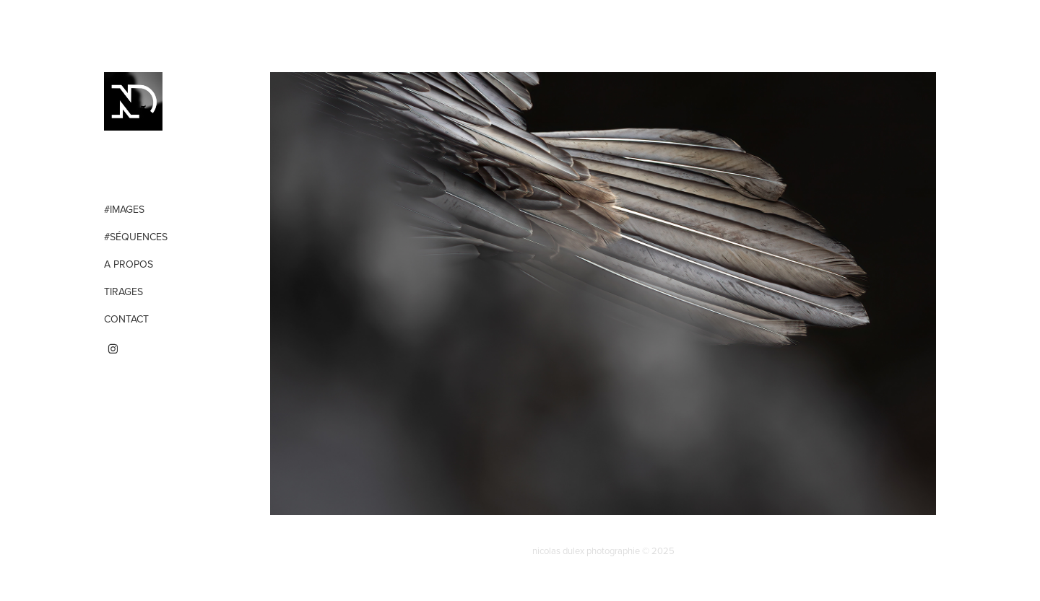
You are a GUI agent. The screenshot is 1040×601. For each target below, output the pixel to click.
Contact (126, 319)
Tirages (123, 291)
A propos (128, 264)
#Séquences (136, 236)
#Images (124, 209)
